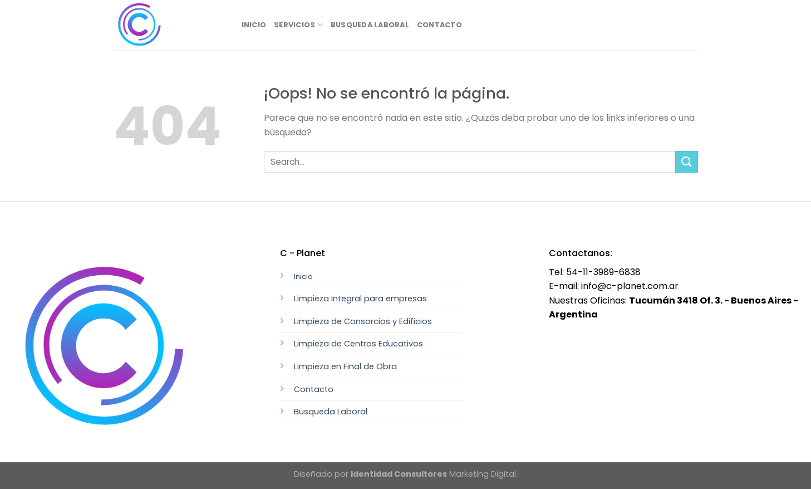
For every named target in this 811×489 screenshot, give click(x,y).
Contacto (439, 25)
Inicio (254, 25)
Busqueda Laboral (370, 25)
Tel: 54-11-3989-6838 (595, 272)
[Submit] (686, 162)
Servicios (298, 24)
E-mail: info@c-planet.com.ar (614, 286)
